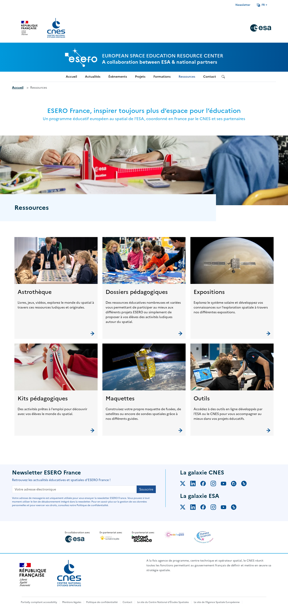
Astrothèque (35, 292)
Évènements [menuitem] (117, 76)
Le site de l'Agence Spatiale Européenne (217, 602)
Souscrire (146, 489)
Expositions (209, 292)
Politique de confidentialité (102, 602)
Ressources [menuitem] (187, 76)
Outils (202, 398)
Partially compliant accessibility (39, 602)
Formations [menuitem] (162, 76)
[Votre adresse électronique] (74, 489)
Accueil (17, 87)
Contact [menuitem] (209, 76)
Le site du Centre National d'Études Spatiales (163, 602)
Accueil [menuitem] (71, 76)
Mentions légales (71, 602)
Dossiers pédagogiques (137, 292)
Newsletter (242, 5)
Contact (127, 602)
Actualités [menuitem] (92, 76)
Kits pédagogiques (43, 398)
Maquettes (120, 398)
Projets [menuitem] (140, 76)
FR (261, 5)
